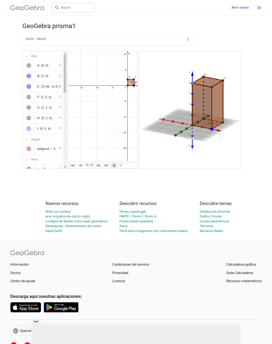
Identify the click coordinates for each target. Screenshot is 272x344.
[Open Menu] (259, 7)
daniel (41, 39)
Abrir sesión (240, 7)
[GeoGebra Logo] (27, 7)
